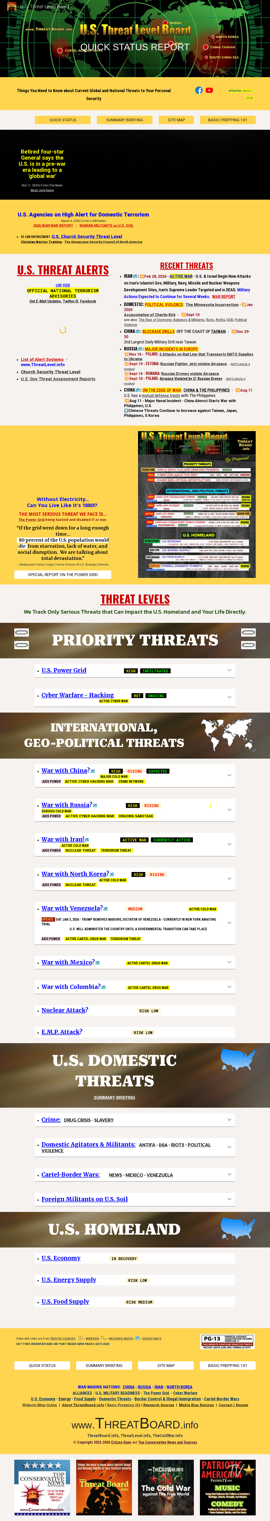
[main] (135, 39)
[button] (229, 670)
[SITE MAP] (176, 120)
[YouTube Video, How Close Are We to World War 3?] (217, 162)
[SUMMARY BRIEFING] (124, 120)
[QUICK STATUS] (62, 120)
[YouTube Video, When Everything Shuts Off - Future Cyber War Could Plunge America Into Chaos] (62, 465)
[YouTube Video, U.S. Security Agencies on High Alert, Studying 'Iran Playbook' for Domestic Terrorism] (197, 226)
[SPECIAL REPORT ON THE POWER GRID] (63, 574)
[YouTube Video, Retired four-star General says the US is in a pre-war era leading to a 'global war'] (124, 162)
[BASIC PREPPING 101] (227, 120)
